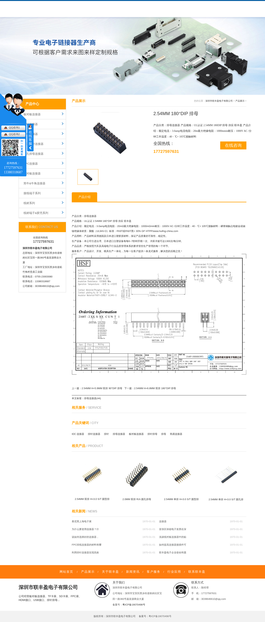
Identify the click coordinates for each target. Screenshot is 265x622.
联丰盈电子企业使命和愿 (172, 552)
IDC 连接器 (78, 434)
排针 (106, 434)
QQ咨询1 (14, 127)
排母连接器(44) (92, 398)
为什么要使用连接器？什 (85, 529)
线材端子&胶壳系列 (36, 212)
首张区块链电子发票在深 (172, 529)
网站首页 (66, 571)
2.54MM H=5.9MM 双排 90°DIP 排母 (102, 388)
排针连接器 (31, 124)
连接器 (162, 521)
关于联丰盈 (81, 8)
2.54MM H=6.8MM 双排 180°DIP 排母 (155, 388)
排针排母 (152, 434)
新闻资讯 (122, 8)
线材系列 (29, 203)
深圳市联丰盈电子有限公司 (219, 101)
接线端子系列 (32, 193)
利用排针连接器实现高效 (85, 552)
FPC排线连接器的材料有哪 (86, 544)
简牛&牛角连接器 (34, 183)
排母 (115, 221)
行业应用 (142, 8)
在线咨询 (233, 145)
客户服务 (102, 8)
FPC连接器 (31, 163)
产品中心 (60, 8)
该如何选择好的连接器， (85, 537)
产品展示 (239, 101)
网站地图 (219, 3)
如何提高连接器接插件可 (172, 544)
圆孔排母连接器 (33, 153)
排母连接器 (31, 134)
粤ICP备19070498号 (133, 604)
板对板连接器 (32, 114)
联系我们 (161, 8)
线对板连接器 (32, 173)
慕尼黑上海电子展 (81, 521)
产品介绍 (84, 197)
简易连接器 (176, 434)
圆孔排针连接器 (33, 143)
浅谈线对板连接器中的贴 (172, 537)
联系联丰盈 (196, 571)
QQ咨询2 (14, 134)
